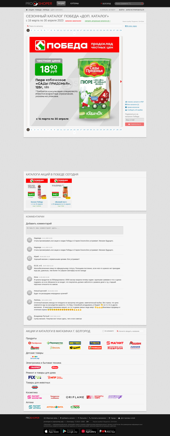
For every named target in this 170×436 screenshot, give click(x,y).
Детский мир (35, 357)
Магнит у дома (115, 343)
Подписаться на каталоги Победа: (132, 115)
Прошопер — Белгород (39, 3)
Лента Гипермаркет (95, 343)
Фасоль (55, 347)
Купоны (74, 3)
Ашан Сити (35, 347)
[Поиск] (129, 3)
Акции (61, 3)
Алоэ (75, 407)
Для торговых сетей (126, 418)
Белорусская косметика (55, 397)
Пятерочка (35, 343)
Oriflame (75, 397)
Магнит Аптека (35, 407)
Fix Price (35, 377)
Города (112, 418)
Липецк (46, 10)
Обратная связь (50, 418)
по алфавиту (108, 331)
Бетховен (35, 387)
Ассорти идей (95, 397)
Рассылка (82, 418)
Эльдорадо (35, 367)
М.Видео (55, 367)
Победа (38, 10)
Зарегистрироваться (135, 10)
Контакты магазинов (97, 418)
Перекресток (55, 343)
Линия (135, 347)
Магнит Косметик (35, 397)
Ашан (135, 343)
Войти (121, 10)
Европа (115, 347)
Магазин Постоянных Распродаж (55, 377)
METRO (75, 343)
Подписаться (134, 124)
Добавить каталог (67, 418)
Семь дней (115, 397)
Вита (55, 407)
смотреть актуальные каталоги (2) (97, 21)
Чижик (75, 347)
